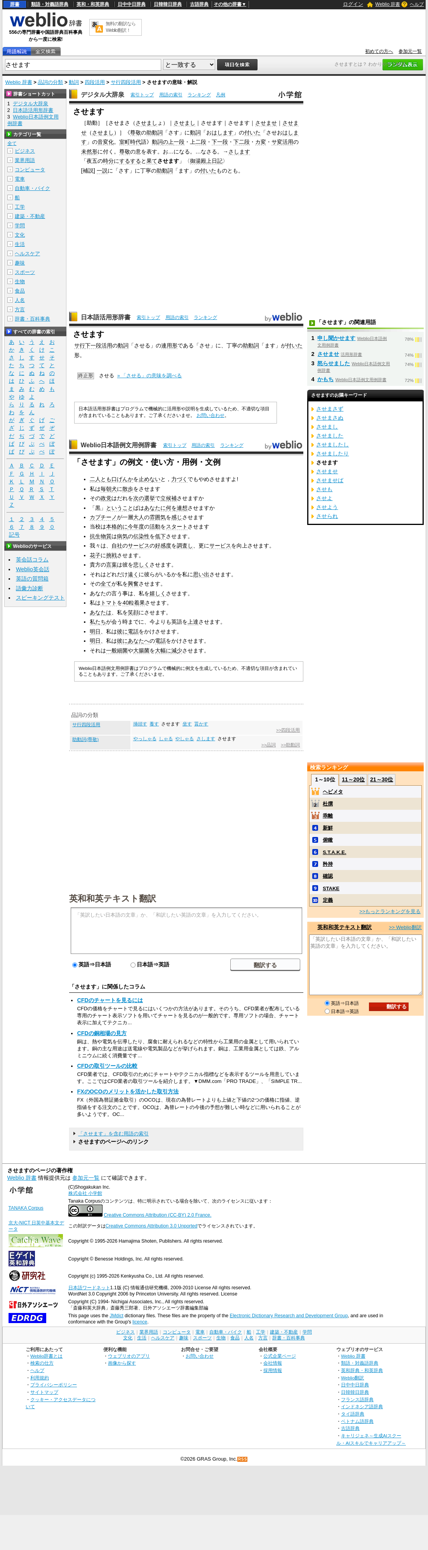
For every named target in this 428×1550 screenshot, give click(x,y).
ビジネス (25, 151)
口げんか (122, 479)
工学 (20, 207)
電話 (133, 631)
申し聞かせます (336, 338)
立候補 (168, 498)
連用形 (169, 345)
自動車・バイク (32, 188)
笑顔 (133, 612)
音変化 (105, 142)
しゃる (166, 738)
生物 (20, 281)
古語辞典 (199, 4)
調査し (185, 545)
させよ (324, 498)
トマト (109, 603)
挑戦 (111, 555)
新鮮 (328, 828)
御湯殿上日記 (206, 161)
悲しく (141, 564)
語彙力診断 (29, 588)
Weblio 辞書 (387, 4)
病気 (122, 536)
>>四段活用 (288, 730)
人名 (20, 300)
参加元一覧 (410, 51)
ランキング (199, 95)
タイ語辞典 (352, 1413)
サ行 (79, 345)
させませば (329, 480)
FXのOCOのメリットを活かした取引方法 (127, 1091)
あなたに (155, 508)
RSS (242, 1459)
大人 (138, 517)
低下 (160, 536)
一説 (102, 170)
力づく (179, 479)
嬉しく (158, 593)
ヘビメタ (333, 792)
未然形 (89, 151)
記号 (14, 535)
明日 (95, 631)
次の (138, 498)
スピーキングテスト (40, 598)
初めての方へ (379, 51)
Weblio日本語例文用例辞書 (119, 445)
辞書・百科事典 (32, 319)
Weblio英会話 (32, 569)
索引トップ (142, 95)
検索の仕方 (42, 1362)
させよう (327, 507)
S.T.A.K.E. (334, 852)
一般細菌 (117, 650)
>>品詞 (268, 745)
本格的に (117, 526)
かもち (325, 379)
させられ (327, 516)
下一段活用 (98, 345)
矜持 (328, 864)
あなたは (100, 612)
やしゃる (184, 738)
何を (171, 508)
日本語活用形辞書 (105, 317)
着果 (139, 603)
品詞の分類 (50, 82)
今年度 (136, 526)
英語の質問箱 (32, 578)
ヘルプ (417, 4)
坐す (187, 724)
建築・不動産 (30, 216)
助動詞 (154, 132)
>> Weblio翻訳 (405, 927)
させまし (146, 123)
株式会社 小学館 (85, 1193)
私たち (98, 622)
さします (239, 151)
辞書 (14, 4)
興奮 (133, 584)
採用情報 (272, 1370)
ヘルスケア (27, 253)
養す (154, 724)
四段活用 (95, 82)
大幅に (163, 650)
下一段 (220, 142)
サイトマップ (44, 1392)
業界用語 (25, 160)
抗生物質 (100, 536)
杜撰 (328, 804)
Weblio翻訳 (352, 1377)
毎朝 (106, 489)
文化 (20, 235)
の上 (168, 142)
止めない (149, 479)
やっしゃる (145, 738)
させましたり (332, 453)
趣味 (20, 263)
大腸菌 (141, 650)
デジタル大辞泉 (102, 94)
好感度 (163, 545)
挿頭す (140, 724)
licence (139, 1322)
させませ (266, 123)
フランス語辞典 (357, 1399)
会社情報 (272, 1362)
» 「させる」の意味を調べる (149, 375)
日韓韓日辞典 (168, 4)
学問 (20, 225)
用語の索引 (171, 95)
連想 (182, 508)
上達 (193, 622)
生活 (20, 244)
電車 (20, 179)
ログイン (353, 4)
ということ (119, 508)
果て (151, 161)
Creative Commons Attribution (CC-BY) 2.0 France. (157, 1215)
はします (222, 132)
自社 (116, 545)
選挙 (149, 498)
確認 (328, 876)
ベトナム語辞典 (357, 1421)
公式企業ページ (279, 1355)
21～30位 (381, 779)
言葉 (111, 564)
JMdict (116, 1315)
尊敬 (135, 132)
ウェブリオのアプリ (129, 1355)
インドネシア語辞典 (362, 1406)
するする (130, 161)
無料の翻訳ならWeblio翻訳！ (121, 27)
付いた (252, 132)
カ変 (260, 142)
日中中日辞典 (132, 4)
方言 (20, 309)
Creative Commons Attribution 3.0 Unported (152, 1226)
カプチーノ (103, 517)
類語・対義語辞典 (49, 4)
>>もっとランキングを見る (390, 911)
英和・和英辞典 (93, 4)
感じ (176, 517)
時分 (108, 161)
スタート (177, 526)
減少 (176, 650)
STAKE (331, 888)
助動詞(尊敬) (85, 739)
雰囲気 (158, 517)
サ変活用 (282, 142)
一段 (179, 142)
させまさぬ (329, 418)
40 (125, 603)
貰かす (201, 724)
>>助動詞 (290, 745)
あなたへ (139, 641)
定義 (328, 900)
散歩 (127, 489)
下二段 (241, 142)
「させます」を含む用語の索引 (113, 1134)
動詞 (74, 82)
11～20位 (353, 779)
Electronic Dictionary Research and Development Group (289, 1315)
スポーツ (25, 272)
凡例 (220, 95)
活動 (155, 526)
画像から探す (122, 1362)
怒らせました (333, 363)
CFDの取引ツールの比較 (107, 1066)
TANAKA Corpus (26, 1208)
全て (106, 584)
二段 (200, 142)
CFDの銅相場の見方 (102, 1033)
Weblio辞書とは (46, 1355)
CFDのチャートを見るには (110, 1000)
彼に (122, 631)
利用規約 (39, 1377)
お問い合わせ (210, 415)
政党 (106, 498)
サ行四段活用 (126, 82)
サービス (139, 545)
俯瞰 (328, 840)
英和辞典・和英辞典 (362, 1370)
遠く (133, 574)
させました (329, 435)
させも (324, 489)
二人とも (100, 479)
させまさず (329, 409)
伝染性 (141, 536)
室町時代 (130, 142)
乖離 (328, 816)
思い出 (201, 574)
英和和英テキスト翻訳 (112, 898)
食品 (20, 291)
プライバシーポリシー (53, 1384)
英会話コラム (32, 559)
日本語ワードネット (89, 1287)
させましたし (332, 444)
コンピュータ (30, 170)
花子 (95, 555)
